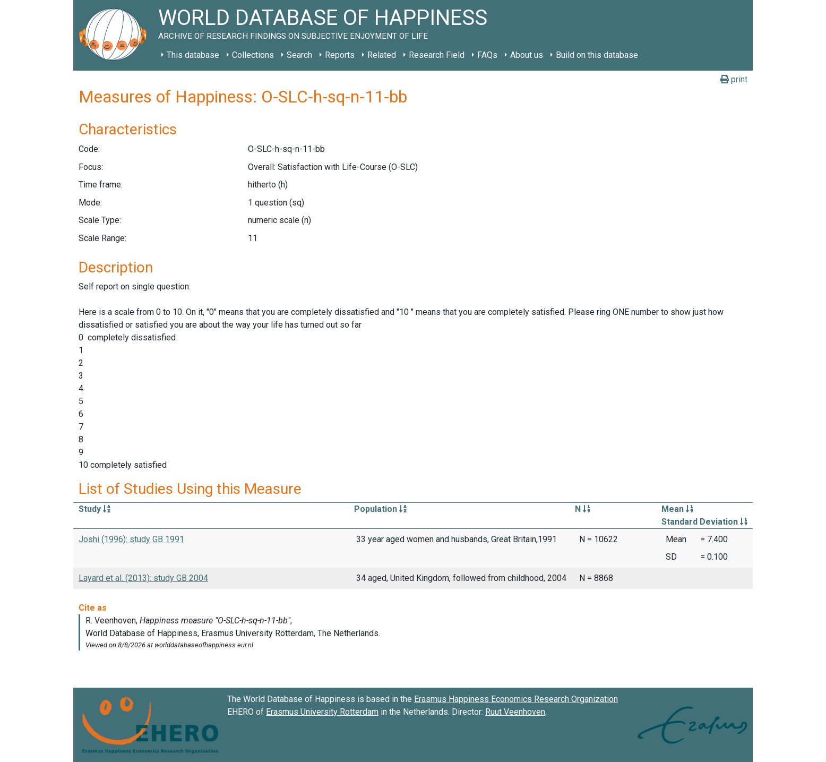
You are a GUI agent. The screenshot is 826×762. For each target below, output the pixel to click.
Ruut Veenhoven (515, 712)
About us (526, 55)
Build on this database (597, 55)
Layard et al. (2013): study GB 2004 (143, 578)
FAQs (487, 55)
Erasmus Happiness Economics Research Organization (516, 699)
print (733, 79)
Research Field (436, 55)
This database (193, 55)
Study (94, 509)
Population (380, 509)
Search (299, 55)
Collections (253, 55)
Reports (340, 55)
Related (381, 55)
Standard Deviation (704, 522)
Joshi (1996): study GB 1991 (131, 539)
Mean (677, 509)
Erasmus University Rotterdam (322, 712)
